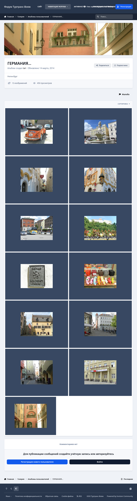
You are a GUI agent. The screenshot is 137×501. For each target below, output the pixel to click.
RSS (79, 496)
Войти (100, 462)
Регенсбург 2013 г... (80, 293)
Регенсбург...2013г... (16, 389)
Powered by (120, 496)
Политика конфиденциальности (28, 496)
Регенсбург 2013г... (16, 341)
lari (24, 68)
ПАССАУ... (11, 149)
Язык (9, 496)
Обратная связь (51, 496)
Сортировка (124, 104)
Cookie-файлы (67, 496)
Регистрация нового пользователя (37, 462)
